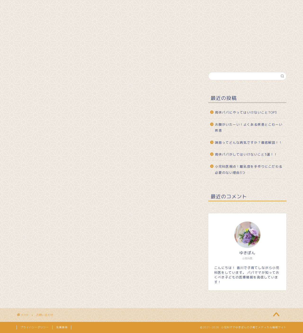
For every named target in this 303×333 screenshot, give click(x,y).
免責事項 (61, 327)
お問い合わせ (88, 6)
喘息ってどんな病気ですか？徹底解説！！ (248, 142)
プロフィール (55, 6)
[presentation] (71, 259)
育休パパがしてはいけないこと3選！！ (246, 154)
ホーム (27, 6)
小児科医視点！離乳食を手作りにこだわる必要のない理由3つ (248, 169)
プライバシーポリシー (34, 327)
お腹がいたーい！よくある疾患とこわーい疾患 (248, 127)
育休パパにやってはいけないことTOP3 (246, 112)
